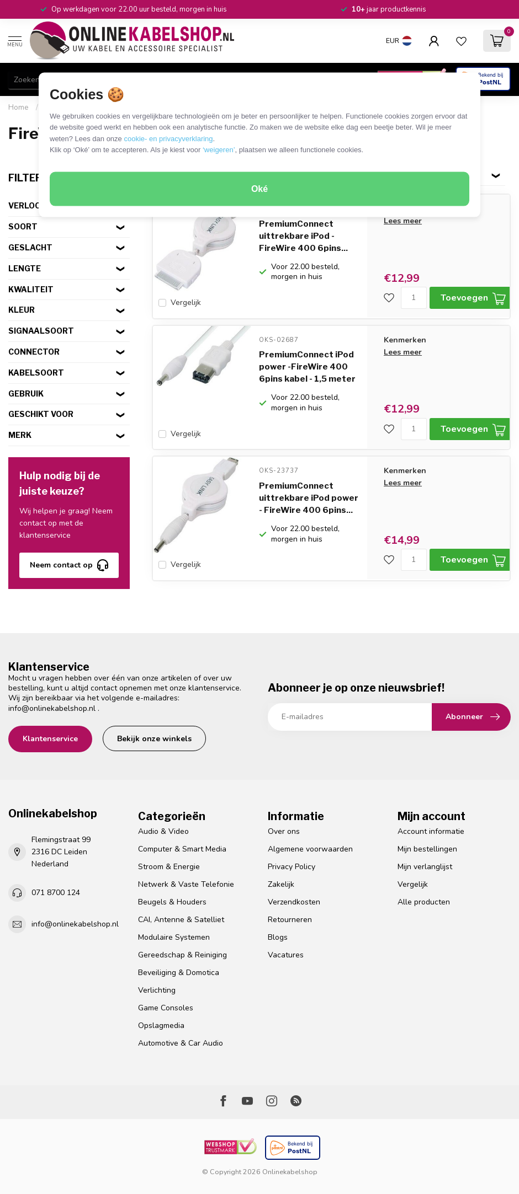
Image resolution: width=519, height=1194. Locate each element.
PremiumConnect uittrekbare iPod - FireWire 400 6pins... (303, 236)
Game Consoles (165, 1008)
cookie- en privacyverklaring (168, 138)
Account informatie (431, 831)
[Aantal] (414, 298)
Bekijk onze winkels (154, 738)
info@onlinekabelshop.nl (52, 708)
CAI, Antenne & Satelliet (181, 919)
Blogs (278, 937)
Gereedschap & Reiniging (182, 955)
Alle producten (424, 902)
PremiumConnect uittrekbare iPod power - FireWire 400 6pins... (308, 496)
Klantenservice (50, 738)
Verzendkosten (294, 902)
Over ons (284, 831)
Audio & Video (163, 831)
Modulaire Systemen (174, 937)
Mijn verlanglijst (425, 866)
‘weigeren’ (219, 150)
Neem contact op (69, 565)
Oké (259, 189)
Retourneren (290, 919)
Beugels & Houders (172, 902)
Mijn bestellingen (427, 849)
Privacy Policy (291, 866)
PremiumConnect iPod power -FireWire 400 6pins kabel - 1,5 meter (307, 366)
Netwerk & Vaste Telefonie (186, 884)
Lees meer (403, 221)
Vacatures (286, 955)
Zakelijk (281, 884)
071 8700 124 (55, 892)
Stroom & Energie (169, 866)
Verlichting (157, 990)
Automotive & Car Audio (180, 1043)
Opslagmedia (161, 1025)
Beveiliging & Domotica (178, 972)
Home (18, 108)
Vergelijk (186, 302)
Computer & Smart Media (182, 849)
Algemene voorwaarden (310, 849)
